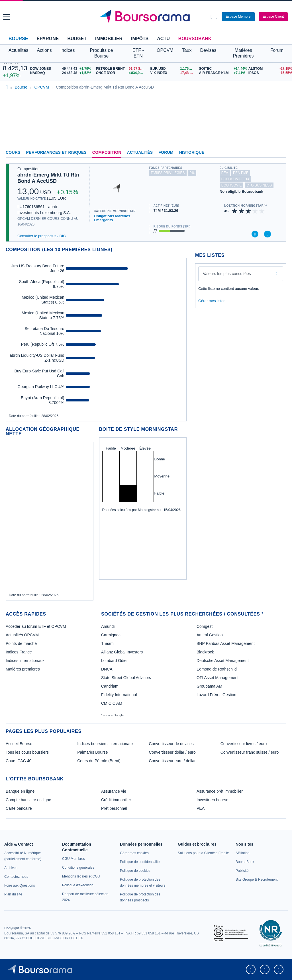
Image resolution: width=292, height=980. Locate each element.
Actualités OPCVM (22, 635)
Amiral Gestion (210, 635)
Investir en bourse (212, 799)
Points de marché (21, 643)
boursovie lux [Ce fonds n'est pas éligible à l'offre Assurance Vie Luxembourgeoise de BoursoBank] (235, 179)
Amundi (108, 626)
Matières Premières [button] (243, 53)
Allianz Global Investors (122, 652)
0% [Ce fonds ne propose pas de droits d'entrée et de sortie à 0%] (192, 173)
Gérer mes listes (211, 301)
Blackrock (205, 652)
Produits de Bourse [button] (101, 53)
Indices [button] (67, 50)
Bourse (18, 38)
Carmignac (111, 635)
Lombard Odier (114, 660)
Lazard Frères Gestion (216, 694)
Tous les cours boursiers (27, 752)
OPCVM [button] (165, 50)
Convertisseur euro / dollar (172, 760)
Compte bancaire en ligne (28, 799)
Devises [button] (208, 50)
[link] (10, 868)
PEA (201, 808)
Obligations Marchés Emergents (112, 218)
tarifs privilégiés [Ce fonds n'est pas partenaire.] (168, 173)
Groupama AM (209, 686)
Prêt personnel (114, 808)
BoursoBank (194, 38)
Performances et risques (56, 152)
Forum (276, 50)
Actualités (140, 152)
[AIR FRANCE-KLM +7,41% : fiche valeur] (221, 73)
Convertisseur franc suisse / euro (249, 752)
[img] (262, 211)
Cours (13, 152)
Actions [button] (44, 50)
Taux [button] (187, 50)
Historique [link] (192, 152)
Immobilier (108, 38)
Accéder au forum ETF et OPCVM (36, 626)
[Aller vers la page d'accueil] (147, 16)
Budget (77, 38)
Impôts (139, 38)
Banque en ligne (20, 791)
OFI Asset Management (217, 677)
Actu (163, 38)
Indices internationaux (25, 660)
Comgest (205, 626)
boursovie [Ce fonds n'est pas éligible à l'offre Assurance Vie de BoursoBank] (231, 185)
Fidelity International (119, 694)
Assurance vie (113, 791)
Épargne (47, 38)
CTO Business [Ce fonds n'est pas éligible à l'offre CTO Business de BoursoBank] (259, 185)
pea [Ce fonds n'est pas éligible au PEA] (224, 173)
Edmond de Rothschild (217, 669)
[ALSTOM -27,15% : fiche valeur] (268, 69)
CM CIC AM (111, 703)
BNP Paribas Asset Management (226, 643)
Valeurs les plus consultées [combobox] (227, 273)
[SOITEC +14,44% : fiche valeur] (221, 69)
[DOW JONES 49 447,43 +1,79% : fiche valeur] (61, 69)
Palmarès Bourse (92, 752)
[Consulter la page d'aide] (216, 17)
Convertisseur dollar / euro (172, 752)
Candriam (110, 686)
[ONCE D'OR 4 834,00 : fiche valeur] (121, 73)
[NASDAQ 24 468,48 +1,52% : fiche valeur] (61, 73)
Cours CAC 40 (18, 760)
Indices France (19, 652)
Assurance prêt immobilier (220, 791)
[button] (6, 17)
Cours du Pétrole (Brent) (99, 760)
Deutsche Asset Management (223, 660)
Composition (106, 152)
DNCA (107, 669)
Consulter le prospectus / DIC (41, 236)
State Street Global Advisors (126, 677)
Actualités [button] (18, 50)
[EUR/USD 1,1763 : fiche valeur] (173, 69)
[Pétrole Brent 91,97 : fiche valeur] (121, 69)
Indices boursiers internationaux (105, 743)
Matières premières (23, 669)
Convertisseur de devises (171, 743)
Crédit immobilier (116, 799)
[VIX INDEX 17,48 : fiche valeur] (173, 73)
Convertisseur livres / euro (243, 743)
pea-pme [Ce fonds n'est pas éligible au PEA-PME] (240, 173)
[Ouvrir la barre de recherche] (212, 17)
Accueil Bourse (19, 743)
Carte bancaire (19, 808)
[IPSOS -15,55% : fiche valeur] (268, 73)
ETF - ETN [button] (138, 53)
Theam (107, 643)
